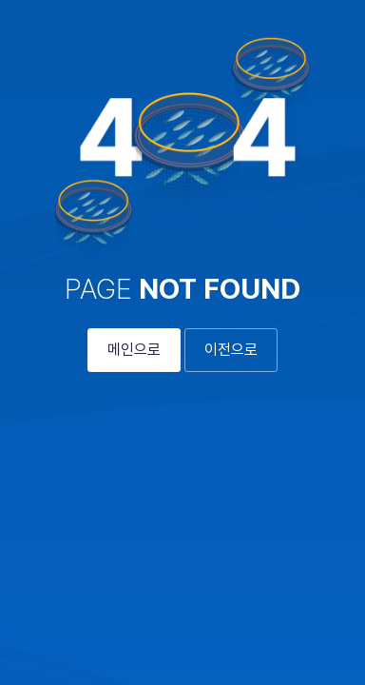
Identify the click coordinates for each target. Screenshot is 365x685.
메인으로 (134, 350)
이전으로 (231, 350)
